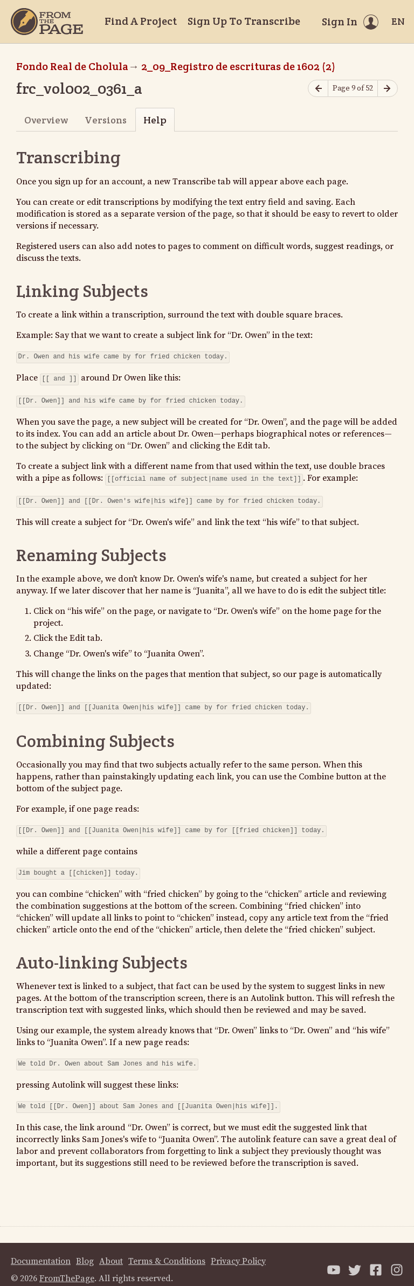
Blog (85, 1250)
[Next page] (387, 89)
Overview (46, 120)
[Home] (47, 21)
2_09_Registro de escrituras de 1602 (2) (238, 66)
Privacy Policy (238, 1250)
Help (155, 120)
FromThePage (66, 1267)
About (111, 1250)
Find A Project (141, 21)
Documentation (41, 1250)
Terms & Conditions (166, 1250)
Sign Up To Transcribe (244, 21)
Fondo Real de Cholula (72, 66)
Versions (106, 120)
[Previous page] (318, 89)
